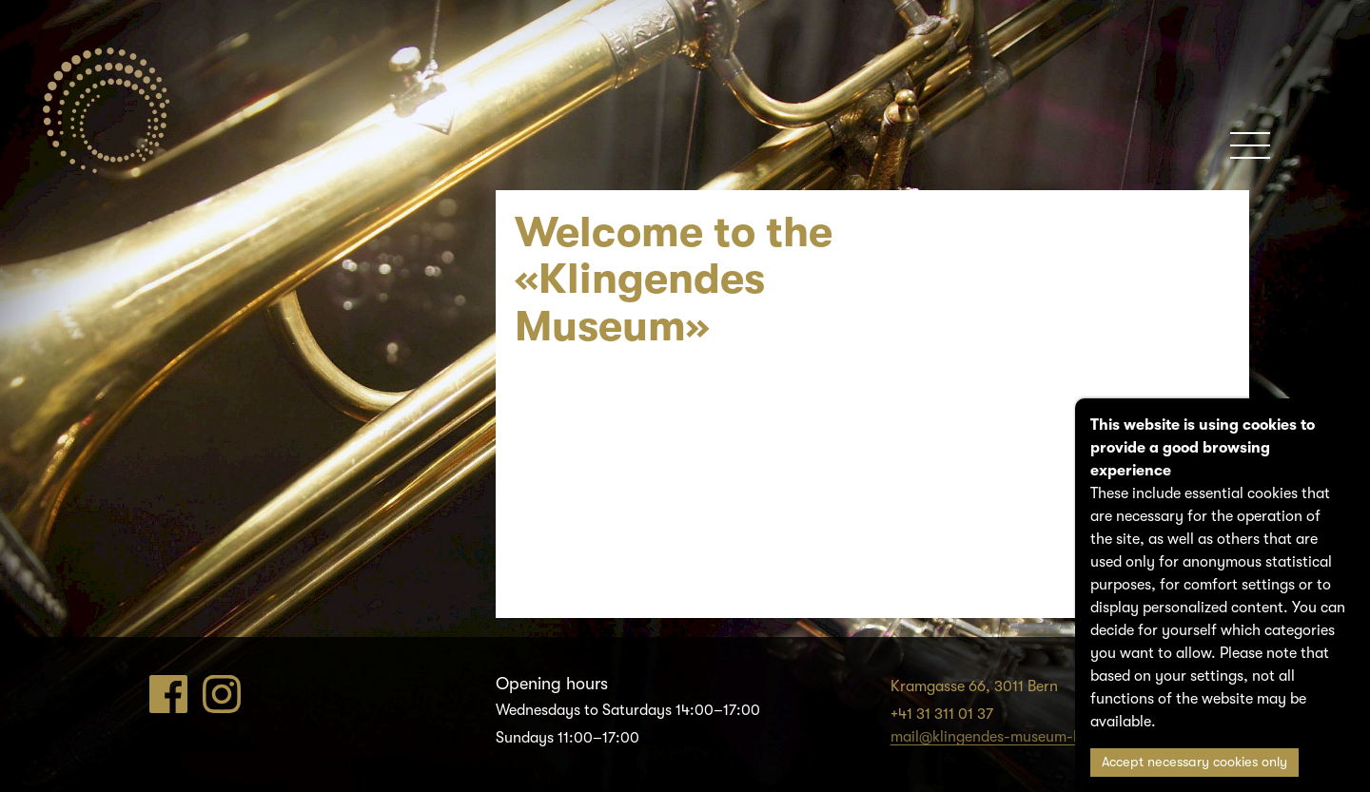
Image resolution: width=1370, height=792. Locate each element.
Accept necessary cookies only (1194, 762)
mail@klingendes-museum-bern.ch (1007, 736)
